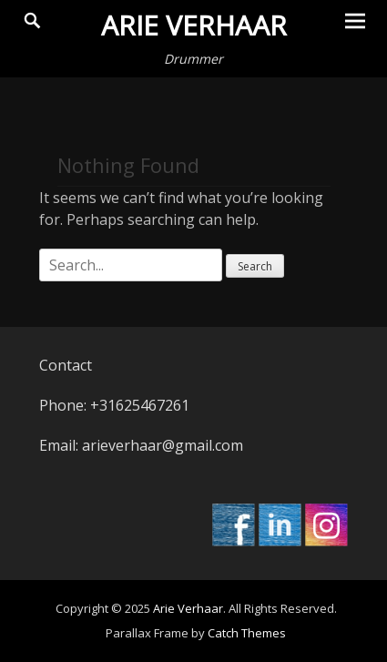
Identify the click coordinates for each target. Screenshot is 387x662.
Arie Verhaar (194, 25)
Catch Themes (247, 633)
